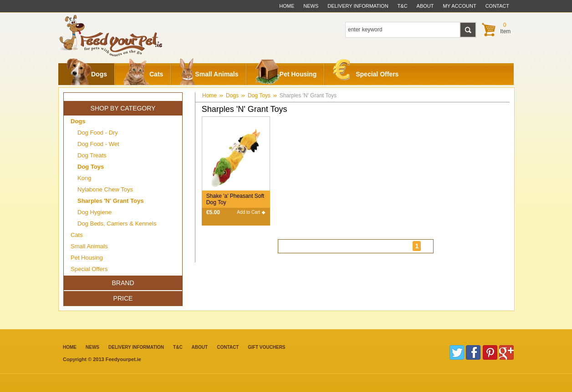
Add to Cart (248, 212)
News (310, 6)
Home (286, 6)
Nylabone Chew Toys (105, 189)
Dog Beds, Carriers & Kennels (116, 223)
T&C (178, 347)
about (425, 6)
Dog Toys (259, 95)
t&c (403, 6)
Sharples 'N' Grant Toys (308, 95)
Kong (84, 178)
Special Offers (365, 72)
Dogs (86, 74)
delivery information (357, 6)
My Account (459, 6)
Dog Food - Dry (97, 132)
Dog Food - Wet (98, 144)
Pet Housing (286, 74)
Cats (143, 74)
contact (497, 6)
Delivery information (136, 347)
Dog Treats (92, 155)
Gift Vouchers (266, 347)
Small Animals (208, 74)
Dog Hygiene (94, 212)
